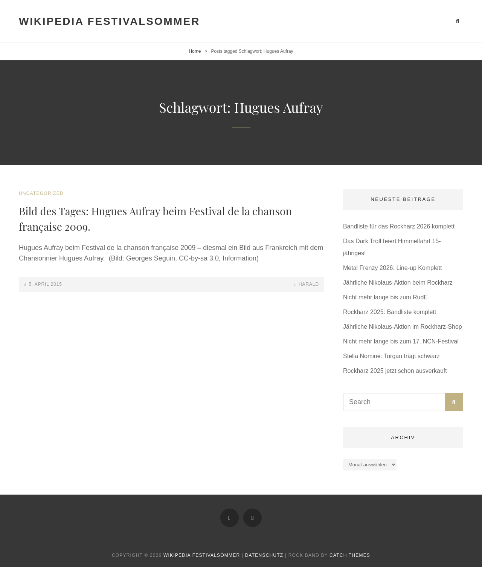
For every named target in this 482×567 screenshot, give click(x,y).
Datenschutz (264, 555)
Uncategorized (41, 193)
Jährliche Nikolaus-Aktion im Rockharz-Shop (402, 326)
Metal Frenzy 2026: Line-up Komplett (392, 268)
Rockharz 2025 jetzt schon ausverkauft (395, 371)
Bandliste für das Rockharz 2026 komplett (399, 226)
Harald (309, 284)
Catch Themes (349, 555)
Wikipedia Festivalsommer (109, 21)
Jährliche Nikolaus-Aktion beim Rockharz (398, 282)
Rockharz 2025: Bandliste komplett (389, 312)
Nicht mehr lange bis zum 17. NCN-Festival (401, 341)
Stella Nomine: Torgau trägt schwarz (391, 356)
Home (195, 51)
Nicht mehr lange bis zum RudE (385, 297)
